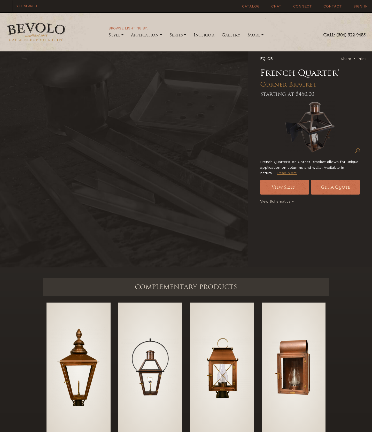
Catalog (250, 6)
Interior (203, 35)
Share (346, 59)
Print (362, 59)
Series (176, 35)
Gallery (231, 35)
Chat (276, 6)
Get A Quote (335, 187)
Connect (302, 6)
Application (145, 35)
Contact (332, 6)
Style (114, 35)
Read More (287, 173)
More (253, 35)
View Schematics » (277, 201)
